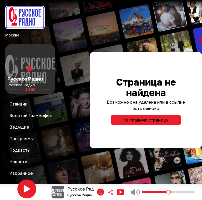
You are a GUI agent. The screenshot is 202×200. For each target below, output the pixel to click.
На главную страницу (145, 120)
